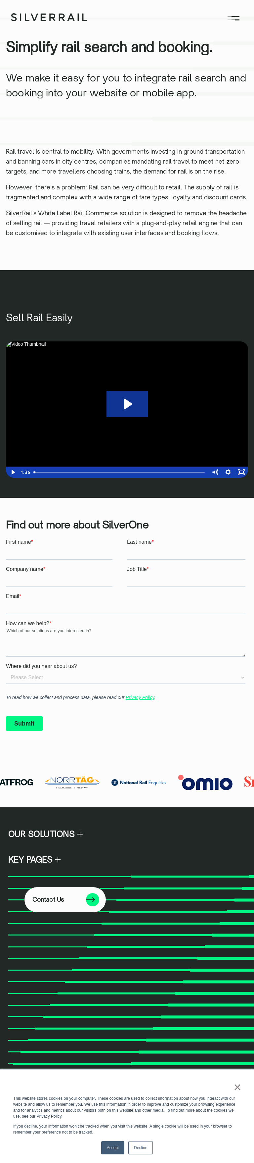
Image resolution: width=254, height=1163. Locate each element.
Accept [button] (113, 1147)
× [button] (237, 1087)
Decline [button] (140, 1147)
